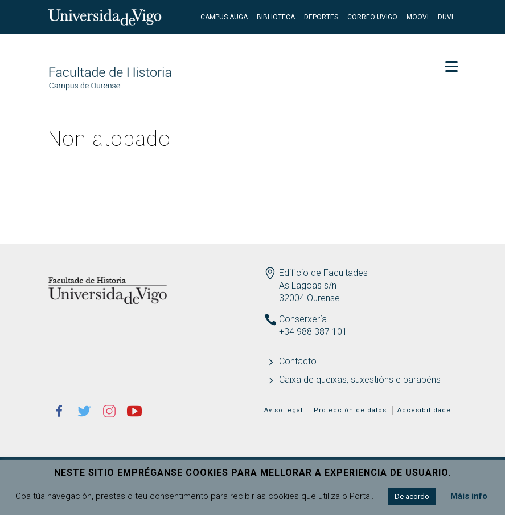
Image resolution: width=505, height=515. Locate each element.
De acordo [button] (412, 496)
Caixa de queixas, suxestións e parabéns (360, 379)
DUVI (445, 17)
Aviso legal (283, 410)
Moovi (418, 17)
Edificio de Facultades (323, 272)
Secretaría (426, 51)
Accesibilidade (424, 410)
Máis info (468, 496)
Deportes (321, 17)
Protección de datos (350, 410)
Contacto (298, 361)
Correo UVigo (372, 17)
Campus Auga (224, 17)
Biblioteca (276, 17)
